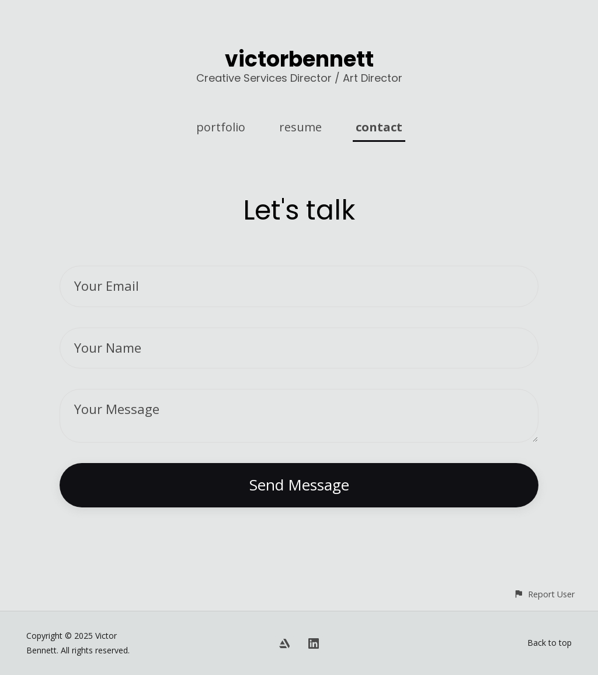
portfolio (220, 127)
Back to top (549, 642)
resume (300, 127)
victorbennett (299, 59)
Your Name (107, 347)
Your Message (116, 408)
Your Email (106, 285)
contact (379, 127)
